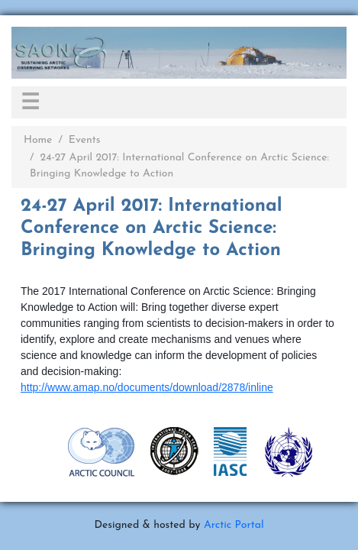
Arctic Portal (234, 525)
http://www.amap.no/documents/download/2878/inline (147, 387)
